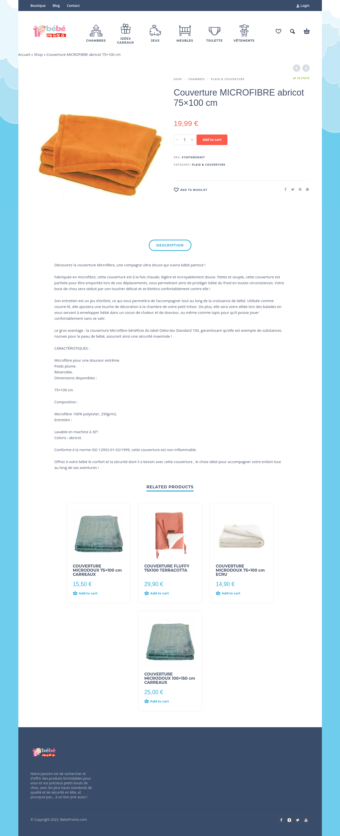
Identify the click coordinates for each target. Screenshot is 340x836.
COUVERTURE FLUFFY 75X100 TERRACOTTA (166, 568)
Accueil (24, 54)
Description (170, 245)
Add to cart (212, 139)
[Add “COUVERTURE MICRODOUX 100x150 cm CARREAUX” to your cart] (161, 701)
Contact (73, 5)
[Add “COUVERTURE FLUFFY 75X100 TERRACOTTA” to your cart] (161, 593)
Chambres (196, 79)
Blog (56, 5)
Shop (38, 54)
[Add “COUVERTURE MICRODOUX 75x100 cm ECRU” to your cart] (233, 593)
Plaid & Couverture (228, 79)
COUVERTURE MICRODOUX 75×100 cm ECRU (240, 570)
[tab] (170, 246)
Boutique (38, 5)
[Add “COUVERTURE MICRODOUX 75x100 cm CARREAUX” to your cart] (90, 593)
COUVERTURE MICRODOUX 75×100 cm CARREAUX (97, 570)
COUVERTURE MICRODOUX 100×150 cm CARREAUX (169, 678)
